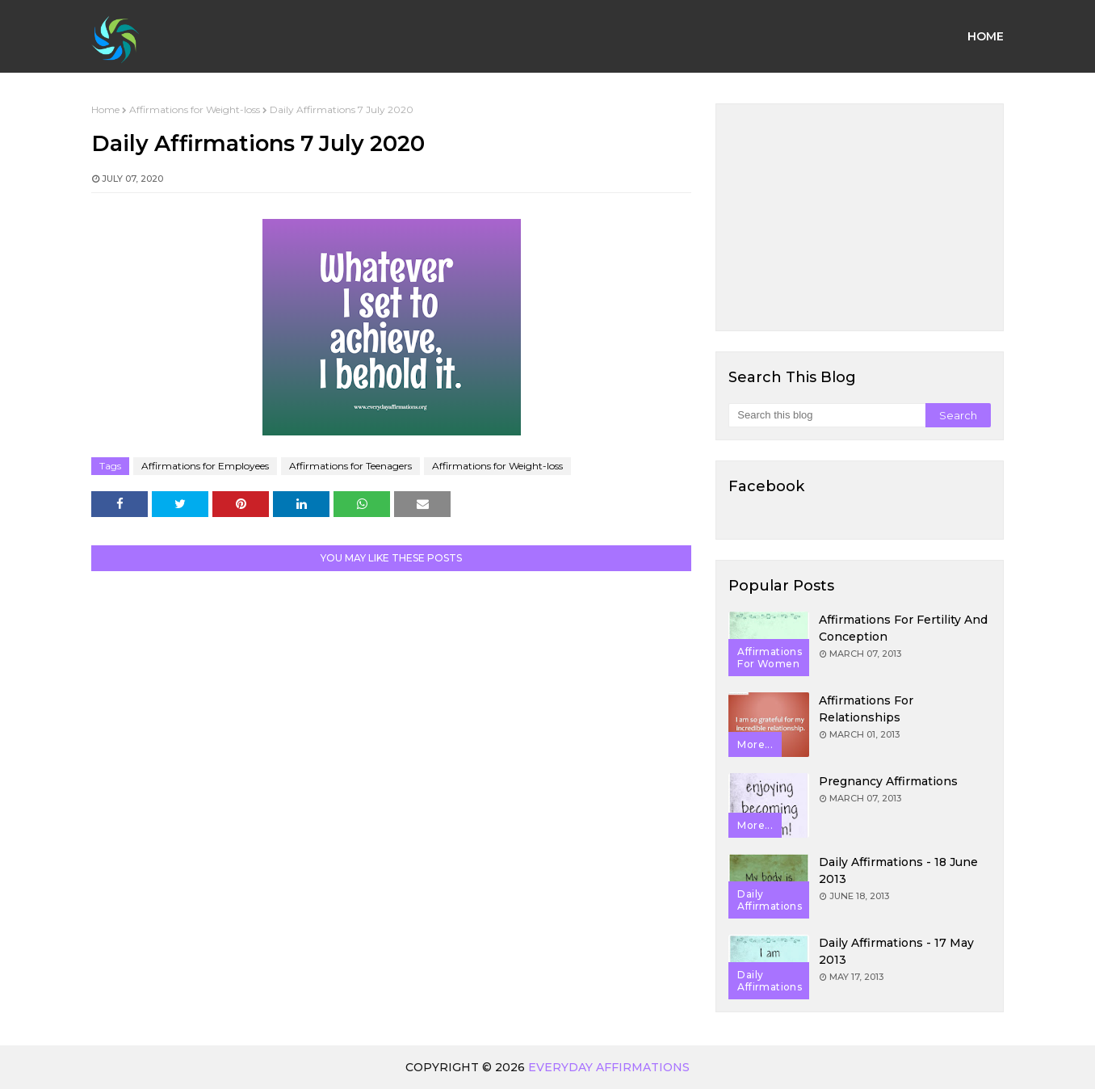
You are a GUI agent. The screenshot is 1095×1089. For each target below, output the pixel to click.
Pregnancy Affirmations (888, 781)
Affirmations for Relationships (866, 709)
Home (105, 109)
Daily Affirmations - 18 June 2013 (898, 870)
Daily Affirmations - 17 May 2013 (896, 951)
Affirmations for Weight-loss (194, 109)
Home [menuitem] (985, 36)
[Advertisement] (859, 217)
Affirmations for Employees (205, 466)
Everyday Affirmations (609, 1067)
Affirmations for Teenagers (350, 466)
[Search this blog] (826, 415)
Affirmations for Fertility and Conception (903, 628)
